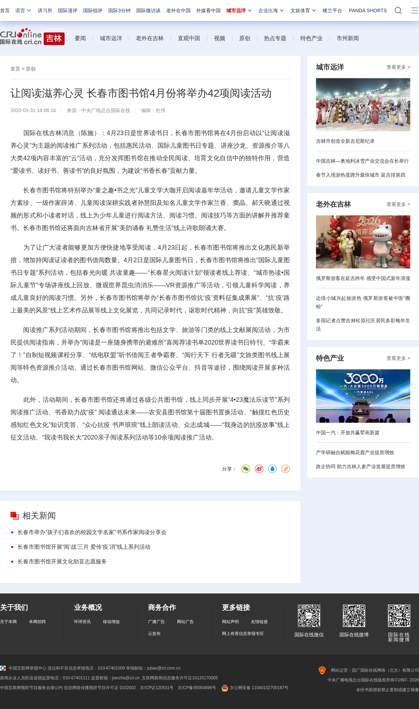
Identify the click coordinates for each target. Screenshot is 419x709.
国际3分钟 (119, 10)
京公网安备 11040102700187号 (254, 687)
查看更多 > (398, 67)
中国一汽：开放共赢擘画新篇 (348, 432)
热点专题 (275, 38)
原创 (244, 38)
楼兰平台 (332, 10)
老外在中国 (178, 10)
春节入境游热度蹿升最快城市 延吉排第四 (360, 175)
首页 (5, 10)
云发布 (154, 633)
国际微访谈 (148, 10)
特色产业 (311, 38)
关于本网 (8, 621)
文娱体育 (304, 10)
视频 (219, 38)
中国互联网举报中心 (23, 668)
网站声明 (230, 621)
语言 (23, 10)
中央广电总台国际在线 (105, 110)
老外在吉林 (150, 38)
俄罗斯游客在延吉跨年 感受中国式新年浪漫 (363, 278)
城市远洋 (239, 10)
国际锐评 (93, 10)
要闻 (80, 38)
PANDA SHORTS (368, 10)
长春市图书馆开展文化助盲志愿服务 (62, 561)
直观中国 (189, 38)
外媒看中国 (208, 10)
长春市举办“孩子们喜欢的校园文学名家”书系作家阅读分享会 (92, 532)
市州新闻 (348, 38)
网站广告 (185, 621)
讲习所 (45, 10)
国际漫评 (68, 10)
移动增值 (111, 621)
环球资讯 (82, 621)
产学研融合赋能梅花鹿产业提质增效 (355, 452)
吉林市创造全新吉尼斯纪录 (345, 141)
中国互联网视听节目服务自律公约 (31, 687)
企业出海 (271, 10)
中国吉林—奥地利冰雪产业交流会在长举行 (362, 161)
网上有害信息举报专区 (243, 633)
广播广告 (156, 621)
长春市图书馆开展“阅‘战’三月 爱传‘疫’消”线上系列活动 (83, 547)
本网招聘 (37, 621)
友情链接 (259, 621)
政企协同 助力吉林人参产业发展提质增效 (360, 466)
